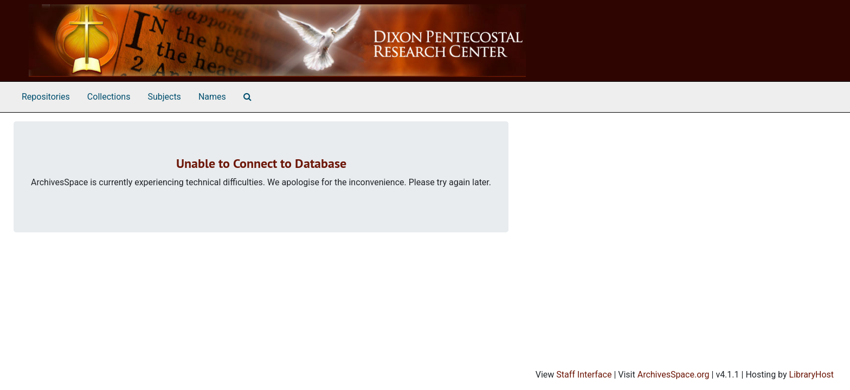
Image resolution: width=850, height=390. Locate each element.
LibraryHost (811, 374)
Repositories (46, 97)
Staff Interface (583, 374)
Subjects (164, 97)
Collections (109, 97)
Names (212, 97)
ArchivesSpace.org (674, 374)
